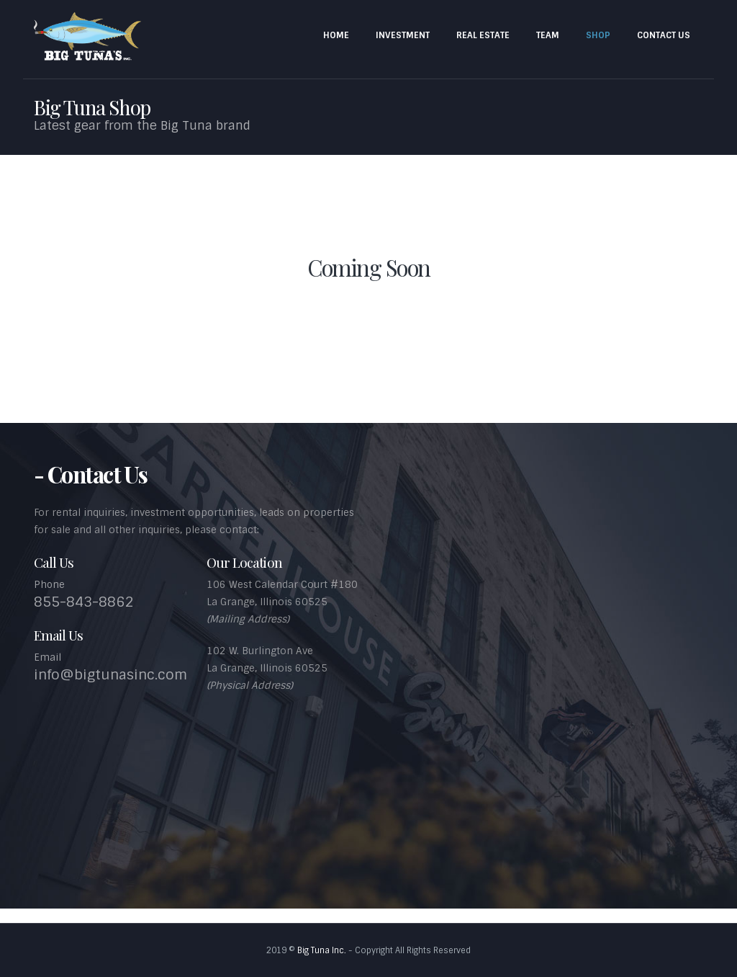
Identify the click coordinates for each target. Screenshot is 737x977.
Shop (598, 35)
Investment (403, 35)
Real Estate (483, 35)
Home (336, 35)
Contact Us (663, 35)
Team (547, 35)
